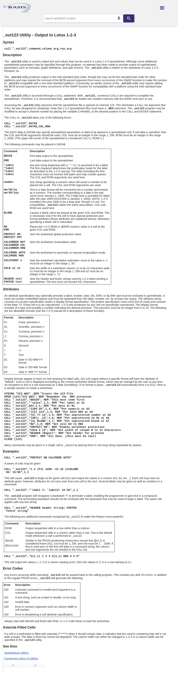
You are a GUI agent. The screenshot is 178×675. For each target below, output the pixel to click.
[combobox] (83, 18)
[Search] (128, 18)
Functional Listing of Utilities (21, 658)
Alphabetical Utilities (16, 652)
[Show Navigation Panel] (167, 7)
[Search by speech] (119, 18)
